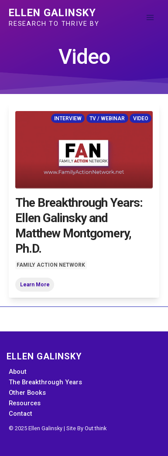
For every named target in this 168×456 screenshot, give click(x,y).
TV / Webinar (107, 118)
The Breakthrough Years (45, 382)
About (18, 372)
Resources (25, 403)
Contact (20, 414)
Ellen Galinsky (52, 13)
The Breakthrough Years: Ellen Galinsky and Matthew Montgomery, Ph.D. (79, 225)
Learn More (35, 285)
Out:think (95, 428)
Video (140, 118)
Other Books (27, 393)
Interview (68, 118)
